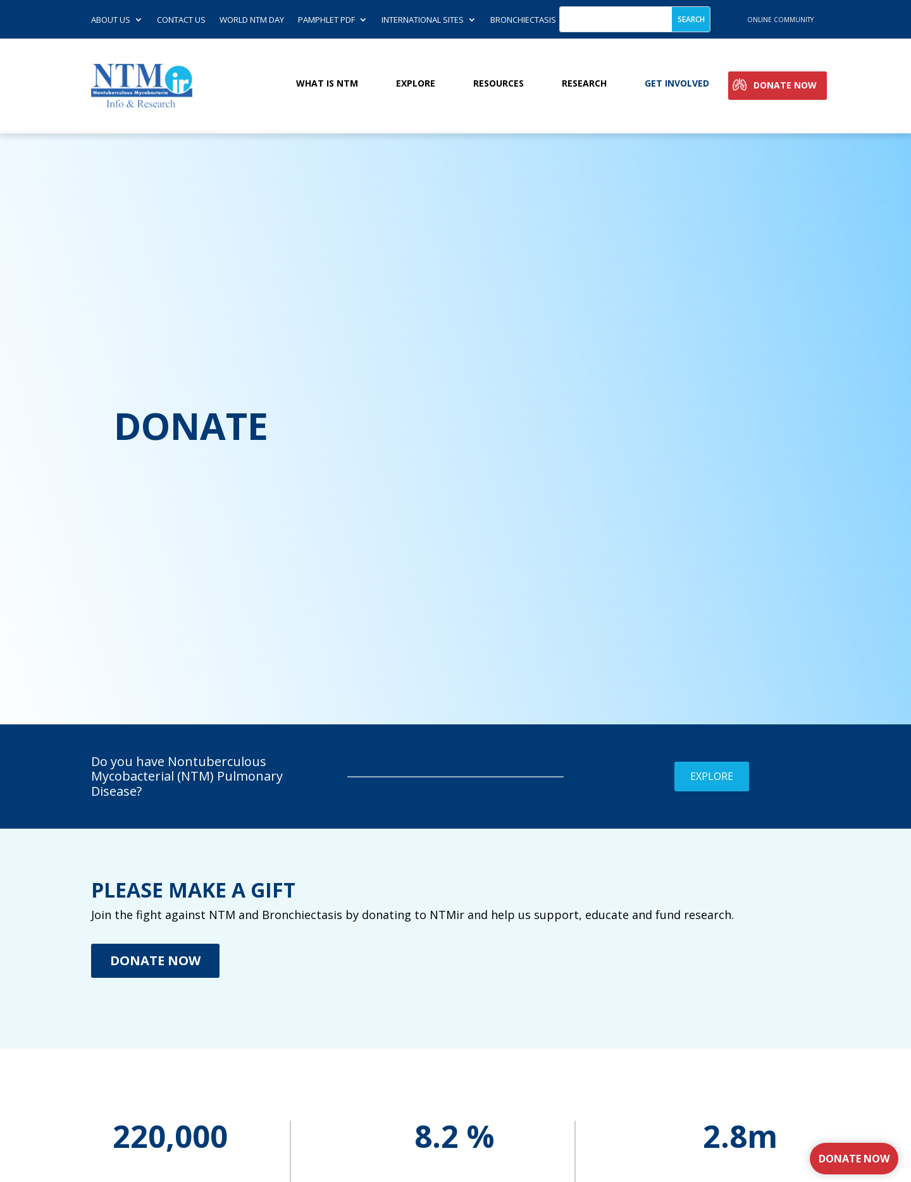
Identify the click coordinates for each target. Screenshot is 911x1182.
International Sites (422, 20)
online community (780, 19)
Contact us (181, 20)
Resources (498, 83)
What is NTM (327, 83)
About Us (110, 20)
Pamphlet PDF (326, 20)
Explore (415, 83)
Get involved (677, 83)
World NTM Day (252, 20)
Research (584, 83)
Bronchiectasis (523, 20)
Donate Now (785, 85)
